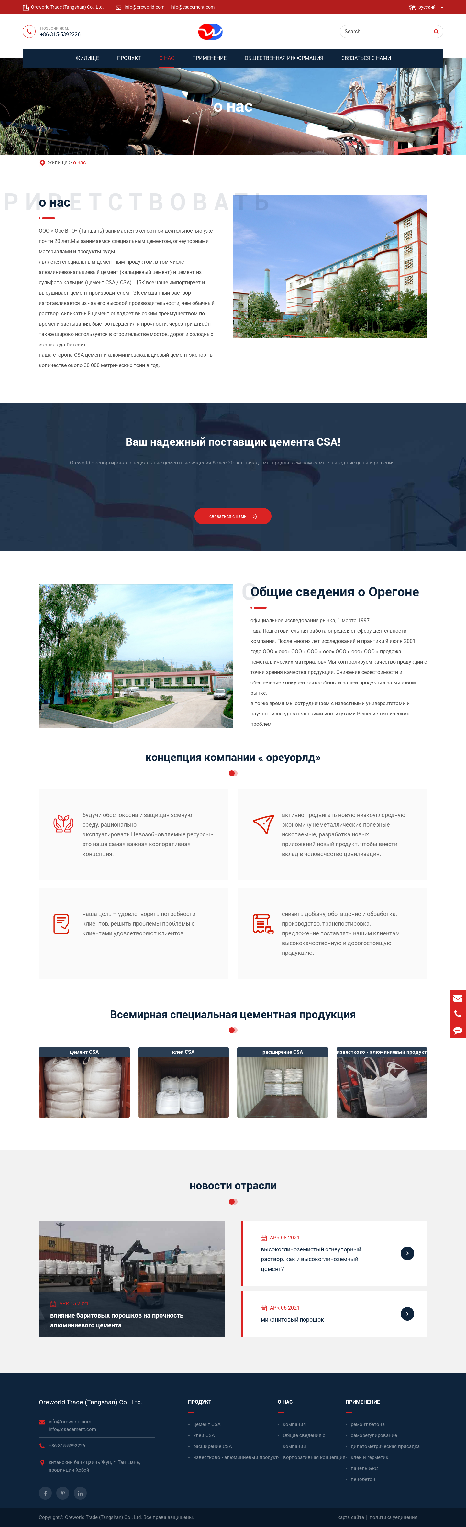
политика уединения (393, 1517)
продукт (129, 61)
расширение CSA (212, 1446)
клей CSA (204, 1435)
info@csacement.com (193, 7)
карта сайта (351, 1517)
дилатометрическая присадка (385, 1446)
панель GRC (364, 1468)
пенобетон (363, 1479)
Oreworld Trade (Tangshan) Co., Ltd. (90, 1402)
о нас (166, 61)
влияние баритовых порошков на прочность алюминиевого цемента (116, 1320)
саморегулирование (374, 1435)
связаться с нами (366, 61)
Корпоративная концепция (314, 1457)
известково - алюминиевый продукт (235, 1457)
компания (294, 1424)
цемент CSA (207, 1424)
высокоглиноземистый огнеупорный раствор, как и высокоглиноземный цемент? (311, 1259)
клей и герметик (369, 1457)
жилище (87, 61)
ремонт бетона (368, 1424)
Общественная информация (284, 61)
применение (209, 61)
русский (427, 7)
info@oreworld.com (145, 7)
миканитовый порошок (292, 1319)
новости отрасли (233, 1185)
